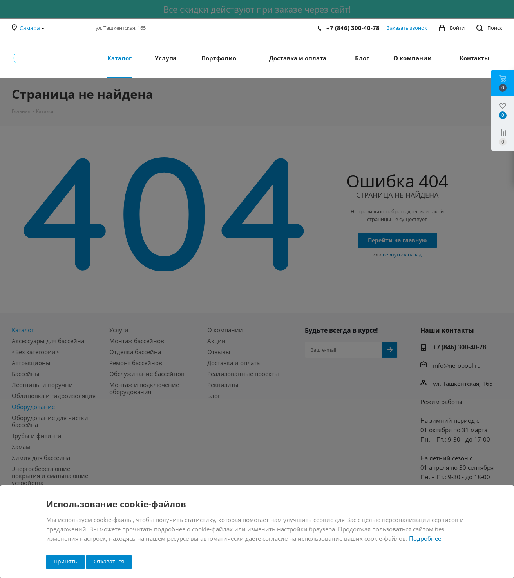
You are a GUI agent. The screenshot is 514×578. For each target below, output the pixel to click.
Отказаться (109, 561)
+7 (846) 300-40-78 (353, 28)
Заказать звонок (407, 27)
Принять (65, 561)
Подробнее (425, 538)
